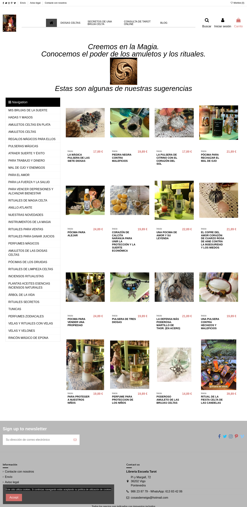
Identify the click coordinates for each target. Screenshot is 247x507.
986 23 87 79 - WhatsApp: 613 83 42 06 (156, 491)
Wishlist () (237, 3)
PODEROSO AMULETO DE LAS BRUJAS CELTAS (167, 399)
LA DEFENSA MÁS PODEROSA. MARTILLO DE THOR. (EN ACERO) (168, 324)
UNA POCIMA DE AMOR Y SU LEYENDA (166, 235)
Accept (13, 497)
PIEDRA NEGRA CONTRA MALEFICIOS (121, 157)
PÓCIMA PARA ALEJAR (76, 234)
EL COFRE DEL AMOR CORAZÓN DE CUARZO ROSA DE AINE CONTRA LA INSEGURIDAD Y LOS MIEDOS (212, 240)
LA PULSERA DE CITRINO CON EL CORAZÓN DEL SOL (166, 159)
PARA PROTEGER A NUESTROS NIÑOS (79, 399)
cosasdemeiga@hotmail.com (149, 497)
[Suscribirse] (75, 440)
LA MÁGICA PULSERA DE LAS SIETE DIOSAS (79, 157)
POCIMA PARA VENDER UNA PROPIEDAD (76, 322)
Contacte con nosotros (56, 3)
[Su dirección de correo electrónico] (37, 440)
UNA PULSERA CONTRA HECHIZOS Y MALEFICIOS (210, 324)
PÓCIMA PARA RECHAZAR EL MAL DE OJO (210, 157)
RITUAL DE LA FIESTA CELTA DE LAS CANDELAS (212, 399)
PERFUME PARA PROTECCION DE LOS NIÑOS (122, 399)
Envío (23, 3)
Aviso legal (35, 3)
